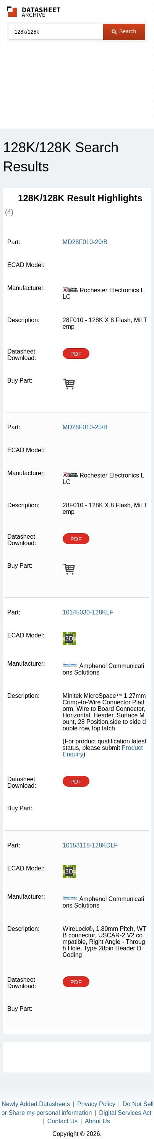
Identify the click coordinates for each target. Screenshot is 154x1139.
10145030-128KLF (88, 612)
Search (124, 31)
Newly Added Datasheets (36, 1104)
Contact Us (62, 1121)
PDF (76, 353)
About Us (97, 1121)
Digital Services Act (125, 1113)
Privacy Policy (96, 1104)
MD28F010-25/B (85, 427)
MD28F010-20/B (85, 242)
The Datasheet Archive (34, 12)
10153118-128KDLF (90, 845)
